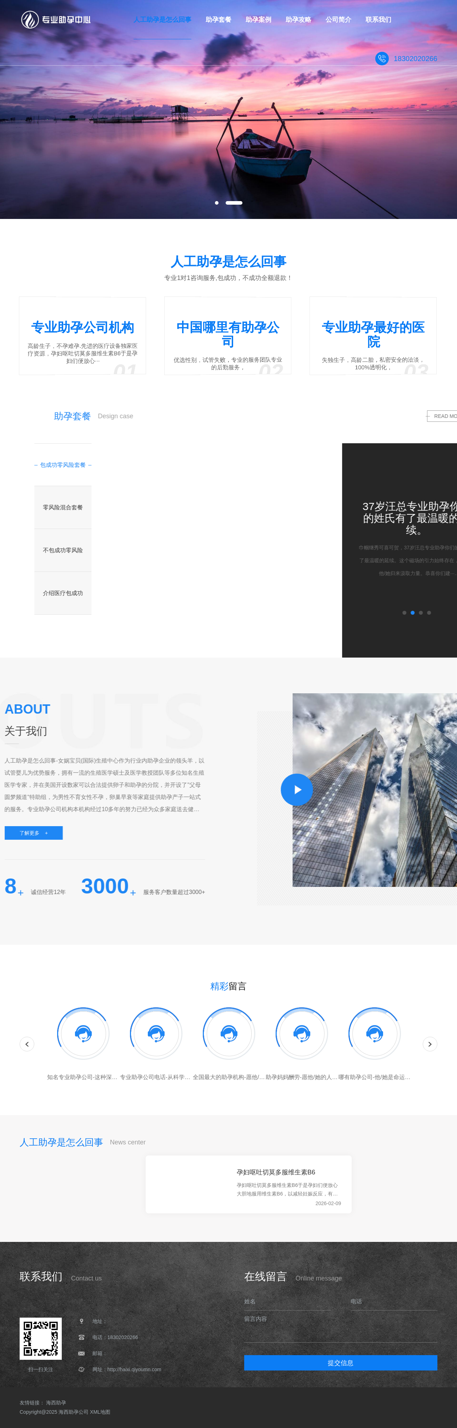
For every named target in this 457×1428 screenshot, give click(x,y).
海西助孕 (56, 1402)
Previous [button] (27, 1052)
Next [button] (430, 1052)
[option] (228, 109)
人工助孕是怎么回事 (48, 1297)
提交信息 (340, 1363)
